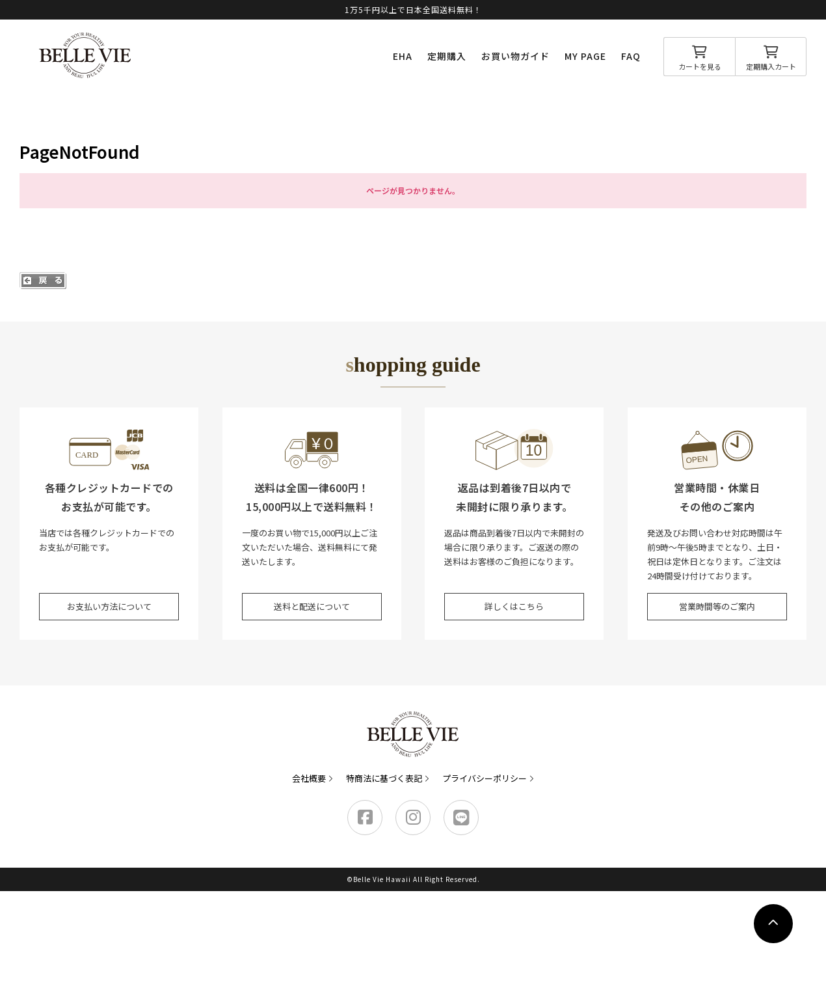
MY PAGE (585, 55)
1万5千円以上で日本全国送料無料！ (413, 9)
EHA (402, 55)
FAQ (631, 55)
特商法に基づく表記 (384, 778)
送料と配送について (312, 606)
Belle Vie (85, 55)
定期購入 (446, 55)
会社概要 (309, 778)
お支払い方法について (109, 606)
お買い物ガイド (515, 55)
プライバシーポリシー (484, 778)
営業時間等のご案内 (717, 606)
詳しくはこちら (514, 606)
